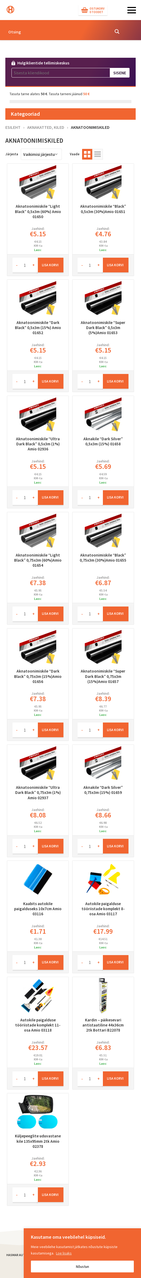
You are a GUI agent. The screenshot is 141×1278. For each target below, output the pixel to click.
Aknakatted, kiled (45, 127)
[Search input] (57, 31)
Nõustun (82, 1266)
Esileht (13, 127)
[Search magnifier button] (117, 32)
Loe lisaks (64, 1253)
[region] (82, 1253)
